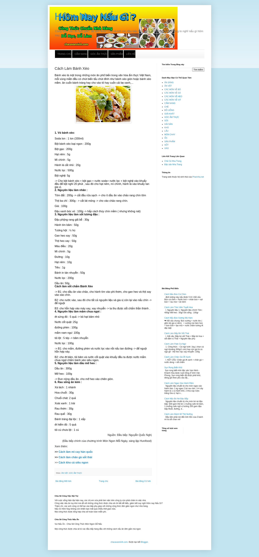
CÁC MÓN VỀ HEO (173, 96)
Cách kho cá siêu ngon (73, 462)
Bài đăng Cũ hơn (143, 481)
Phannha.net (198, 177)
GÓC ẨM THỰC (75, 473)
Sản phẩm (117, 54)
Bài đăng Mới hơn (63, 481)
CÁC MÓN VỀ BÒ (172, 89)
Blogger (144, 542)
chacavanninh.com (119, 542)
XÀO (166, 148)
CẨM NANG (169, 103)
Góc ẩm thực (99, 54)
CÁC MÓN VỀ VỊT (172, 100)
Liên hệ (130, 54)
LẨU (166, 131)
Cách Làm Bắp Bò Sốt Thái (176, 333)
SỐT (166, 145)
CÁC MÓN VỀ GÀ (172, 93)
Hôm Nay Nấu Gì (93, 16)
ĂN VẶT (64, 473)
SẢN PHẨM (169, 141)
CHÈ (166, 107)
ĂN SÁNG (169, 82)
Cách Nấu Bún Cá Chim (175, 294)
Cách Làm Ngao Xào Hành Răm (179, 383)
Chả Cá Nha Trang (172, 161)
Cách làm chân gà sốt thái (75, 457)
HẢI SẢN (168, 124)
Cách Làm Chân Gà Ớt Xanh (177, 357)
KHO (166, 127)
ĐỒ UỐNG (169, 110)
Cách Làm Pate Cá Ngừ (175, 344)
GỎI (166, 120)
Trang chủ (64, 54)
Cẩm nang (81, 54)
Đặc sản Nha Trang (173, 164)
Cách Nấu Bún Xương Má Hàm (178, 318)
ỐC (165, 138)
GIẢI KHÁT (169, 114)
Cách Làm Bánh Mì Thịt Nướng (178, 414)
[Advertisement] (183, 231)
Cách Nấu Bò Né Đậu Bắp (176, 398)
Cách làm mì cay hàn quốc (76, 451)
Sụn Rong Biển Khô (173, 367)
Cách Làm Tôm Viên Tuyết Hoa (178, 307)
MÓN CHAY (169, 134)
